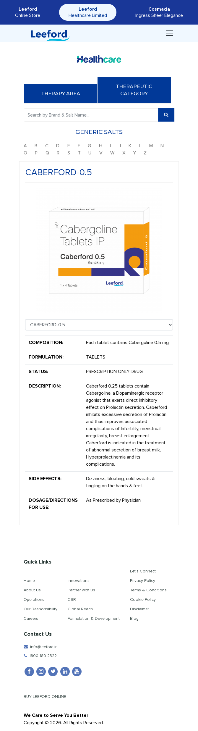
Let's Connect (143, 571)
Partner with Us (81, 590)
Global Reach (80, 608)
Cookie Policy (143, 599)
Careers (31, 618)
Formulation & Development (94, 618)
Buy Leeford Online (50, 696)
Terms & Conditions (148, 590)
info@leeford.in (41, 646)
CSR (72, 599)
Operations (34, 599)
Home (29, 580)
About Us (32, 590)
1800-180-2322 (40, 655)
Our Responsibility (40, 608)
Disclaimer (139, 608)
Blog (134, 618)
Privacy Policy (142, 580)
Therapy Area (62, 93)
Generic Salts (101, 131)
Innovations (79, 580)
